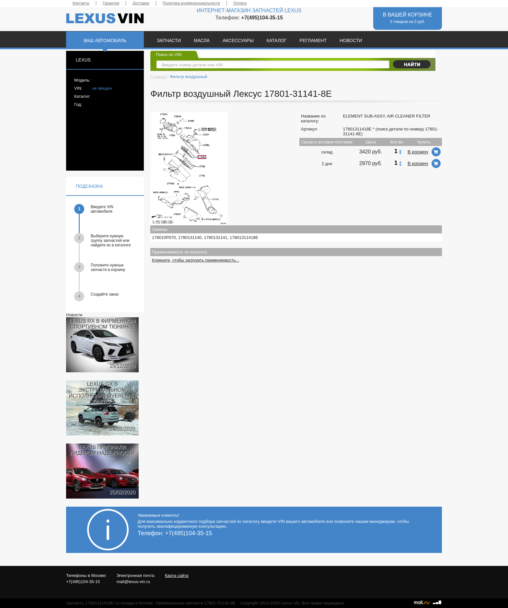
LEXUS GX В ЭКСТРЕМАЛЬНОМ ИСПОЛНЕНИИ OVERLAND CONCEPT (102, 392)
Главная (158, 76)
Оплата (240, 3)
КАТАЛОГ (277, 40)
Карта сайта (176, 575)
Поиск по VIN (168, 54)
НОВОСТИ (351, 40)
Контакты (81, 3)
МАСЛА (202, 40)
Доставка (141, 3)
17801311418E (357, 129)
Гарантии (111, 3)
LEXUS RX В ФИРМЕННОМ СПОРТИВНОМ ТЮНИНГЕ (102, 324)
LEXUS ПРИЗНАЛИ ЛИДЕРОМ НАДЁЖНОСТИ (102, 450)
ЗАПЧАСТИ (169, 40)
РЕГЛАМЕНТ (313, 40)
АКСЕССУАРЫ (238, 40)
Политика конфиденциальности (191, 3)
